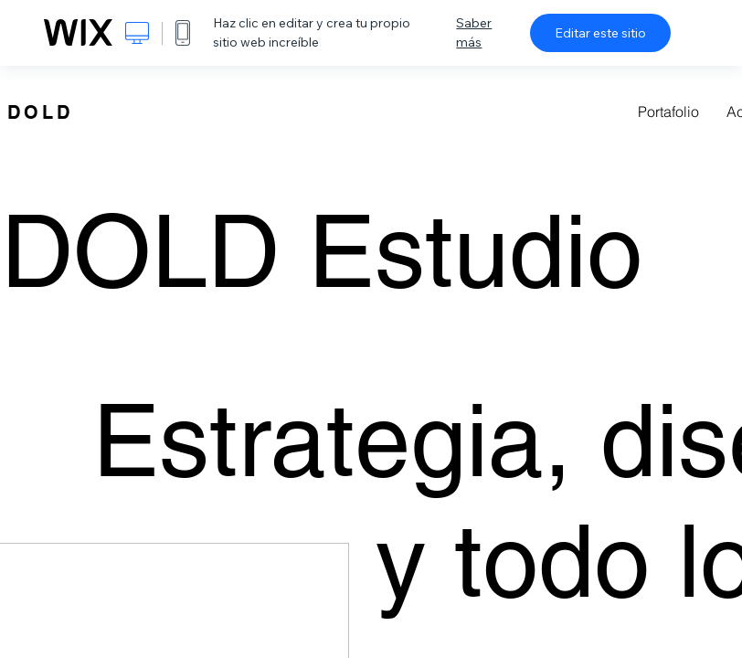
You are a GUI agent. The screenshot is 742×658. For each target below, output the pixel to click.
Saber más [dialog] (474, 32)
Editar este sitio (600, 33)
